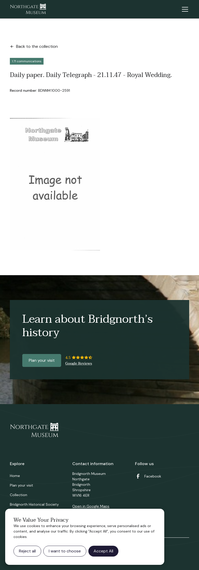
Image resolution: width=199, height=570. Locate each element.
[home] (28, 9)
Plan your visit (42, 360)
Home (15, 475)
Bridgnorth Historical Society (34, 504)
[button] (184, 9)
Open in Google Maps (90, 506)
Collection (18, 494)
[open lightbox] (55, 184)
